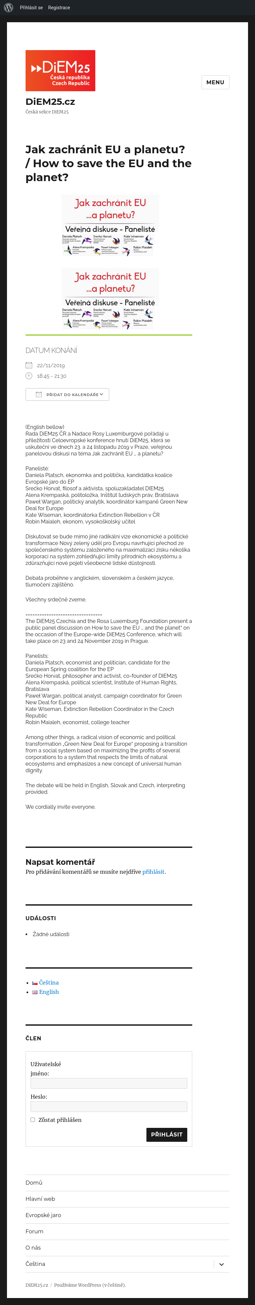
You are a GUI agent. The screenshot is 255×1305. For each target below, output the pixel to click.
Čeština (35, 1264)
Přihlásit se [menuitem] (31, 7)
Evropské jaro (43, 1215)
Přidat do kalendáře (67, 394)
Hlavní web (40, 1199)
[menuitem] (8, 7)
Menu (216, 82)
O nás (33, 1248)
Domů (34, 1183)
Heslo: (39, 1096)
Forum (34, 1231)
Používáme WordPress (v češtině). (90, 1285)
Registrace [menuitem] (59, 7)
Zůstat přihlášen (60, 1120)
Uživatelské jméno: (46, 1069)
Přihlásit (167, 1135)
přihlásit (153, 871)
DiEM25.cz (50, 101)
